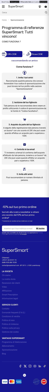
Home (4, 20)
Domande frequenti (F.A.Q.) (13, 312)
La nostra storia (8, 279)
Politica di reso (8, 320)
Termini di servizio (14, 234)
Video (4, 287)
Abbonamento (8, 346)
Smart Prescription (10, 294)
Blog (4, 354)
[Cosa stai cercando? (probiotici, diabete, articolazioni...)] (24, 12)
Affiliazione (7, 291)
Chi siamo (6, 275)
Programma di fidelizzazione (14, 342)
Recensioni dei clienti (11, 283)
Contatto (5, 309)
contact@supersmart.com (10, 265)
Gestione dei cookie (10, 332)
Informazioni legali (10, 298)
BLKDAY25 (43, 2)
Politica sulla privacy (11, 328)
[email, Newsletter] (24, 228)
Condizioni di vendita (11, 316)
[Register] (40, 228)
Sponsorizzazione (9, 350)
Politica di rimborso (10, 324)
